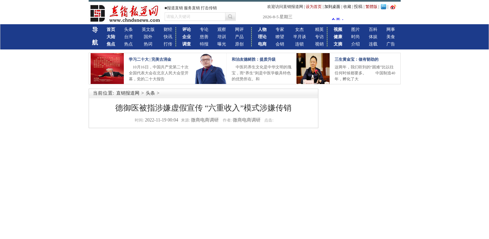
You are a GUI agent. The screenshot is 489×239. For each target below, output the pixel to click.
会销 (280, 43)
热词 (148, 43)
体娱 (373, 36)
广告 (390, 43)
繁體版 (371, 6)
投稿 (358, 6)
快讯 (168, 36)
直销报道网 (127, 93)
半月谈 (299, 36)
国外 (148, 36)
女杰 (299, 29)
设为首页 (314, 6)
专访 (319, 36)
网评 (239, 29)
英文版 (148, 29)
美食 (390, 36)
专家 (280, 29)
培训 (221, 36)
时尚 (355, 36)
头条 (128, 29)
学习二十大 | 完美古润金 (150, 59)
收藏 (347, 6)
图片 (355, 29)
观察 (221, 29)
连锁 (299, 43)
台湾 (128, 36)
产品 (239, 36)
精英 (319, 29)
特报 (204, 43)
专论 (204, 29)
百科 (373, 29)
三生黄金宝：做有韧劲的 (356, 59)
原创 (239, 43)
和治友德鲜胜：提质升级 (254, 59)
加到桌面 (332, 6)
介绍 (355, 43)
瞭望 (280, 36)
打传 (168, 43)
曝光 (221, 43)
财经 (168, 29)
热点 (128, 43)
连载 (373, 43)
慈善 (204, 36)
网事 (390, 29)
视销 (319, 43)
